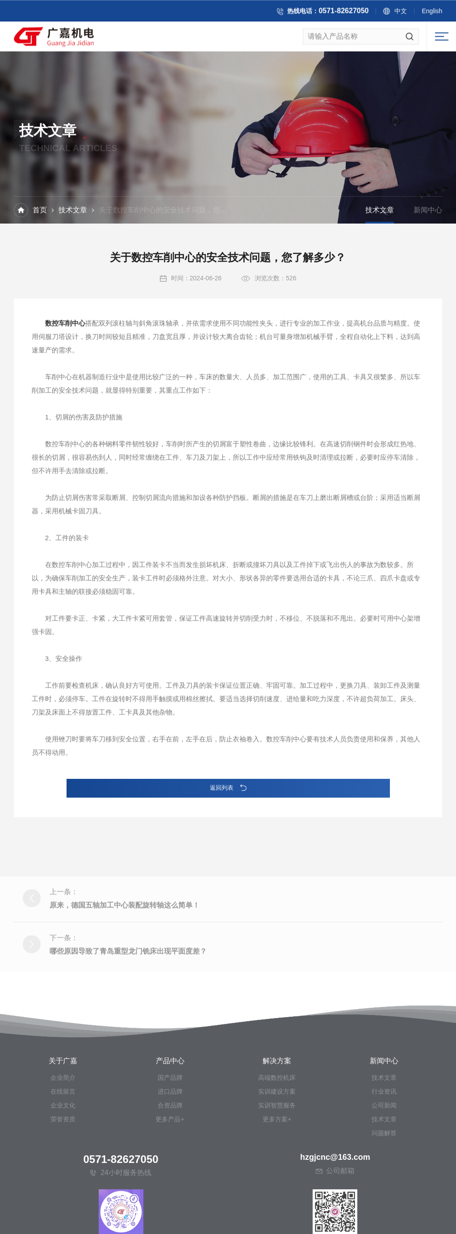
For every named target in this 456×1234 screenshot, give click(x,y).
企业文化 (62, 1194)
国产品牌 (170, 1166)
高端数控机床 (277, 1166)
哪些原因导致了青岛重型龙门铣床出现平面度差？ (128, 994)
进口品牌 (170, 1180)
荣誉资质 (62, 1208)
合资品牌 (170, 1194)
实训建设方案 (277, 1180)
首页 (40, 211)
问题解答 (384, 1222)
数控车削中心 (65, 336)
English (437, 12)
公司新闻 (384, 1194)
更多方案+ (277, 1208)
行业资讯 (384, 1180)
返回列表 (228, 787)
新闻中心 (428, 211)
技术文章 (73, 211)
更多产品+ (169, 1208)
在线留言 (62, 1180)
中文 (405, 12)
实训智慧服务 (277, 1194)
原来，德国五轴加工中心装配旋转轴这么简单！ (125, 948)
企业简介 (62, 1166)
